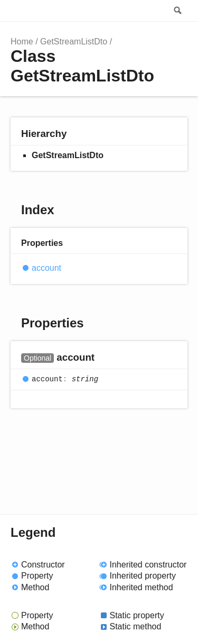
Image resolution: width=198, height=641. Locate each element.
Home (22, 41)
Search (176, 10)
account (46, 267)
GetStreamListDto (73, 41)
